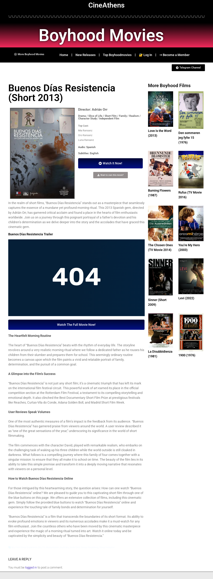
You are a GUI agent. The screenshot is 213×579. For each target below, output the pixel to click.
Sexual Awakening (90, 547)
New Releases (86, 55)
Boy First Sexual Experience (24, 547)
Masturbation (52, 547)
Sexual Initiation (107, 547)
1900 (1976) (186, 355)
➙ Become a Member (174, 55)
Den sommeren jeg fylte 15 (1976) (189, 137)
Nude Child (75, 547)
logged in (31, 567)
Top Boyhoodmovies (117, 55)
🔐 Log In (145, 55)
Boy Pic (41, 547)
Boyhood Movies (104, 35)
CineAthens (106, 5)
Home (64, 55)
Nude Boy (64, 547)
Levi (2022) (186, 298)
